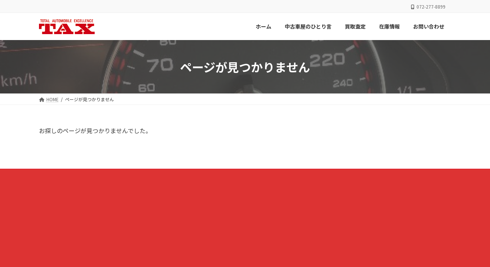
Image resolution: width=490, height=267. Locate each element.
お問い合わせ (319, 175)
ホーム (164, 175)
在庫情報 (282, 175)
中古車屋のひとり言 (206, 175)
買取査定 (249, 175)
